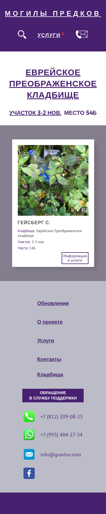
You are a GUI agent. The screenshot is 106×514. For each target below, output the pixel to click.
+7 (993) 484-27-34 (53, 434)
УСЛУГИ (49, 35)
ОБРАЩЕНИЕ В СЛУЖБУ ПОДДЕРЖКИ (53, 395)
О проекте (50, 322)
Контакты (49, 359)
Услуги (45, 340)
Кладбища (50, 374)
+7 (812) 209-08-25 (53, 416)
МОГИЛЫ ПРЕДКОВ (53, 13)
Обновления (53, 303)
